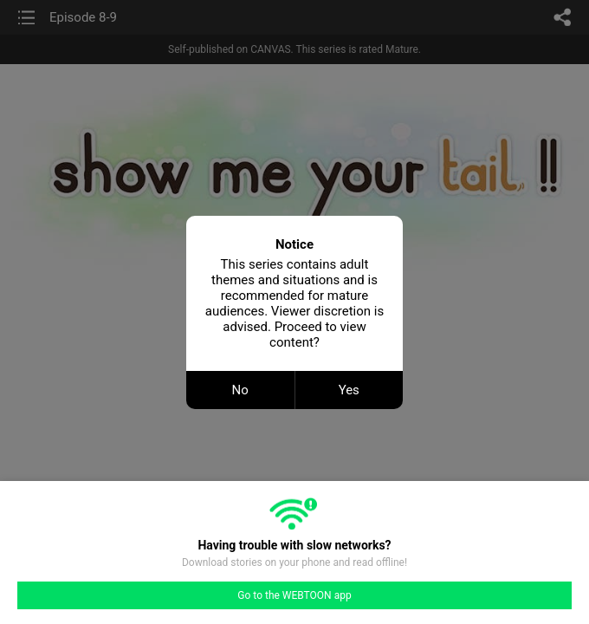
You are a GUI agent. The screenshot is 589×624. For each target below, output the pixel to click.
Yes (349, 390)
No (240, 390)
